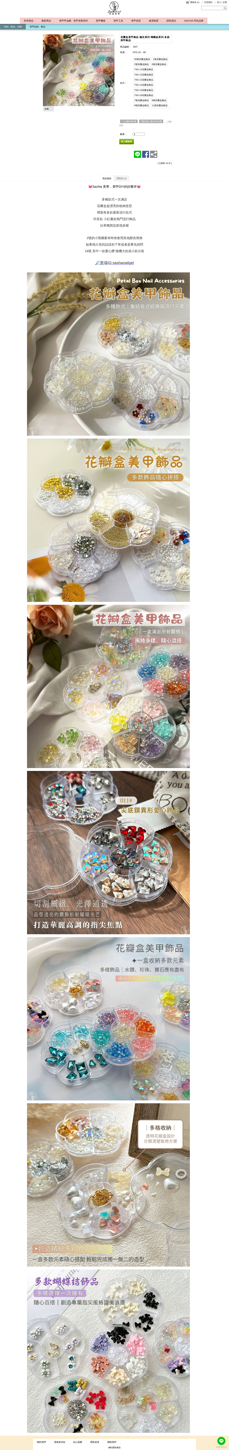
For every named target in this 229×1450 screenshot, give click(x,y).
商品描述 (106, 178)
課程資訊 (171, 20)
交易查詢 (208, 2)
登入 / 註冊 (222, 2)
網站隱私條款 (114, 1447)
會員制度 (153, 20)
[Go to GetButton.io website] (221, 1447)
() (192, 2)
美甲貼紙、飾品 (37, 26)
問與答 (121, 178)
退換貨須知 (59, 1442)
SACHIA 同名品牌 (193, 20)
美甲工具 (118, 20)
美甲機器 (100, 20)
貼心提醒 (77, 1442)
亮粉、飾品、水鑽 (13, 26)
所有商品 (28, 20)
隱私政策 (94, 1442)
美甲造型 (136, 20)
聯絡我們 (111, 1442)
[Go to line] (221, 1441)
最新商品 (46, 20)
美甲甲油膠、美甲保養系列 (73, 20)
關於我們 (41, 1442)
